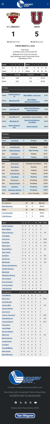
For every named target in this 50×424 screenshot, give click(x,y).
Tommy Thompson (8, 315)
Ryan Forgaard (7, 282)
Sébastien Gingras (14, 190)
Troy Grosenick (7, 213)
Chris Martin (13, 117)
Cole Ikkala (32, 122)
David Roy (14, 187)
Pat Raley (14, 154)
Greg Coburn (6, 278)
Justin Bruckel (15, 147)
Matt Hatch (13, 101)
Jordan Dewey (7, 341)
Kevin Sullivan (7, 249)
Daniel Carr (6, 259)
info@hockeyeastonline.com (29, 387)
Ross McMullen (7, 348)
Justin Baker (26, 117)
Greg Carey (15, 163)
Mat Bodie (13, 121)
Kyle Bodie (13, 109)
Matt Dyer (5, 335)
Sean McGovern (7, 318)
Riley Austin (6, 351)
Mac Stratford (7, 338)
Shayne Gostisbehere (32, 102)
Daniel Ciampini (32, 110)
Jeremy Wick (14, 193)
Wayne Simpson (14, 125)
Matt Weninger (7, 206)
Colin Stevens (7, 216)
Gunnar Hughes (14, 183)
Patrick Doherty (7, 321)
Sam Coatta (6, 252)
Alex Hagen (15, 167)
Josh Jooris (37, 95)
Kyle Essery (15, 180)
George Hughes (36, 117)
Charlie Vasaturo (14, 94)
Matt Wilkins (28, 95)
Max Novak (6, 262)
